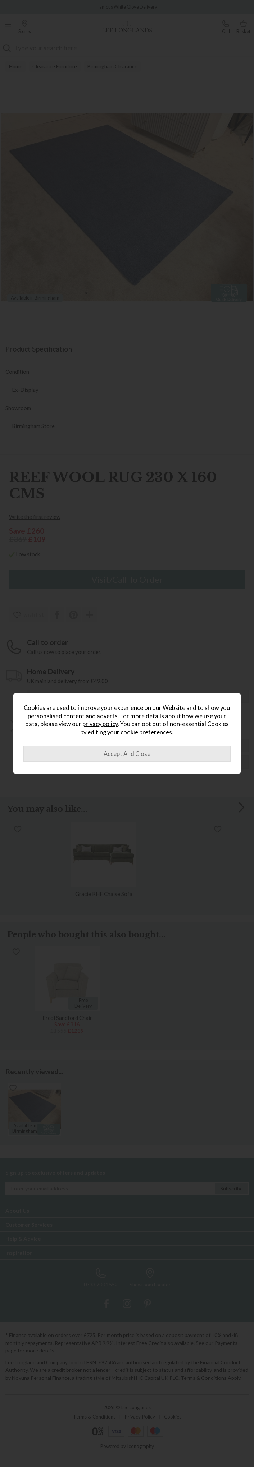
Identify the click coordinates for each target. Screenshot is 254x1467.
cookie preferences (146, 732)
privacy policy (100, 724)
